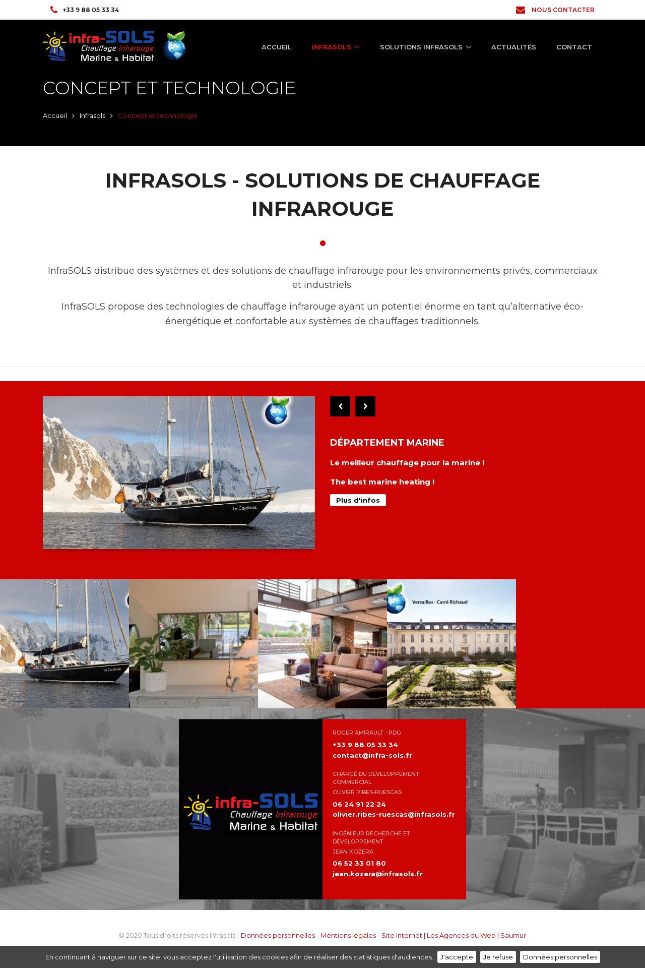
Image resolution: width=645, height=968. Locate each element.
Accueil (277, 47)
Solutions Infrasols (421, 47)
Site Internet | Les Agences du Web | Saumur (453, 935)
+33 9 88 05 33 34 (84, 10)
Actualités (513, 47)
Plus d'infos (358, 500)
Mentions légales (348, 935)
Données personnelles (278, 935)
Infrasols (331, 47)
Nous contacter (555, 10)
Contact (574, 47)
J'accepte (456, 957)
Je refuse (498, 957)
